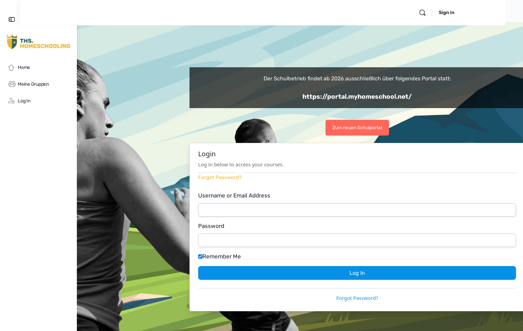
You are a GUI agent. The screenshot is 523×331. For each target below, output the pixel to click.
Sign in (485, 12)
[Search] (461, 13)
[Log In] (38, 101)
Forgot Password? (250, 177)
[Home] (38, 67)
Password (241, 226)
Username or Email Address (264, 195)
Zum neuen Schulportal (387, 128)
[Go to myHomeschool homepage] (38, 41)
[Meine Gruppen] (38, 84)
